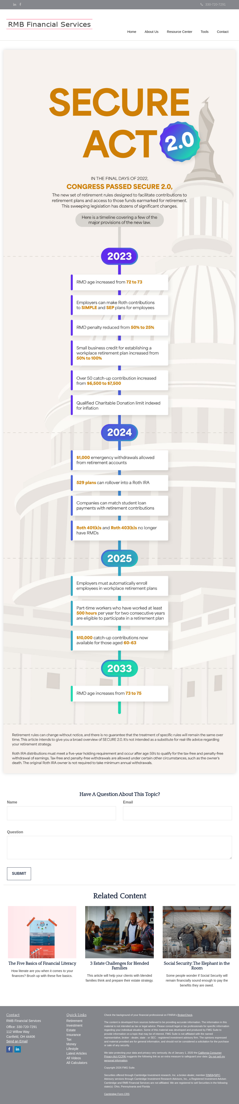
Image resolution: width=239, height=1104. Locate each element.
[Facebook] (20, 4)
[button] (152, 24)
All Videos (74, 1058)
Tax (69, 1039)
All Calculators (77, 1063)
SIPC (217, 1075)
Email (128, 802)
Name (12, 802)
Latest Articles (77, 1053)
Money (71, 1044)
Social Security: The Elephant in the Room (197, 966)
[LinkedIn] (14, 4)
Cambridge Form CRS (117, 1094)
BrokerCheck (185, 1015)
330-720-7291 (213, 4)
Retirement (74, 1021)
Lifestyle (72, 1049)
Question (15, 832)
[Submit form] (19, 873)
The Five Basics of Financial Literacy (42, 963)
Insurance (74, 1035)
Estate (71, 1030)
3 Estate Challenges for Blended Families (119, 966)
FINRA (210, 1075)
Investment (74, 1025)
